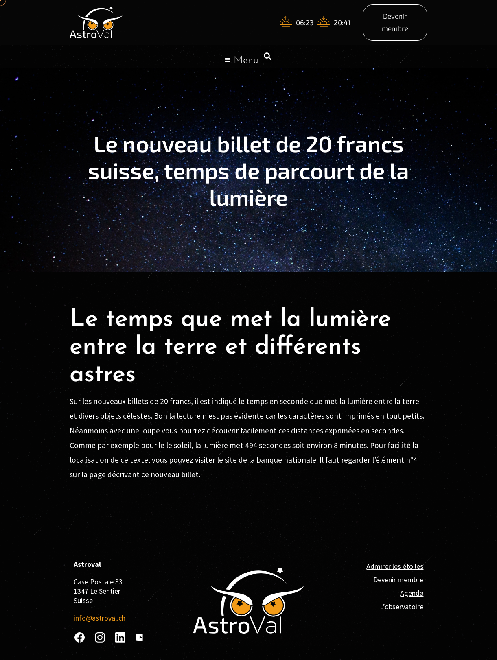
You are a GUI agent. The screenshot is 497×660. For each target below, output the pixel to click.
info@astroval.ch (99, 618)
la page (93, 474)
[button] (267, 56)
